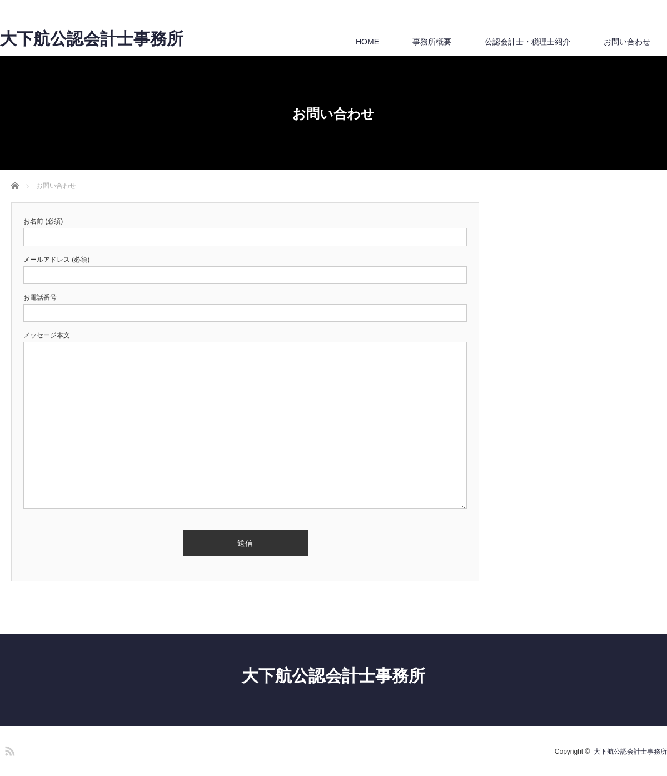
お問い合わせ (627, 41)
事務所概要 (431, 41)
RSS (8, 749)
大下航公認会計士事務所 (91, 39)
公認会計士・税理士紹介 (527, 41)
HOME (367, 41)
